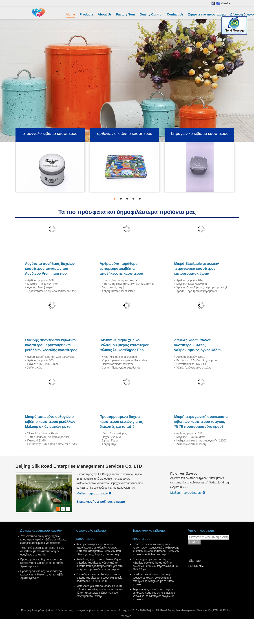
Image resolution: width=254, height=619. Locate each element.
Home (70, 14)
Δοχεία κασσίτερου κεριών (41, 530)
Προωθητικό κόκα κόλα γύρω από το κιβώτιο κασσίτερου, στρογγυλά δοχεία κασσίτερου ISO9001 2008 (99, 578)
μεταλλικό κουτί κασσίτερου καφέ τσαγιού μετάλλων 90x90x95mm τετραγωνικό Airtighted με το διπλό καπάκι (153, 579)
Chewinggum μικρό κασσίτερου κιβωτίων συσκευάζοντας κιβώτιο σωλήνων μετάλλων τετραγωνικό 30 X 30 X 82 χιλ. (155, 564)
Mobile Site (196, 566)
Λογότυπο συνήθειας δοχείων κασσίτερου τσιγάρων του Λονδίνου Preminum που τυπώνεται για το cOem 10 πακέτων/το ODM (50, 273)
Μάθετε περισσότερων (94, 493)
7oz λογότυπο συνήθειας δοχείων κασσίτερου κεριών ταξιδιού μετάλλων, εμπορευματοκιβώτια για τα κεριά (43, 539)
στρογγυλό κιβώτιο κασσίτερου (50, 133)
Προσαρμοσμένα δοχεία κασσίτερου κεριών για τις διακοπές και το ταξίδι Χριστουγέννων (41, 563)
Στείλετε (194, 542)
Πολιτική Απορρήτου (33, 610)
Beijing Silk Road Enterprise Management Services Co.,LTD (78, 466)
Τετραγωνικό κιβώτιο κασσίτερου (199, 133)
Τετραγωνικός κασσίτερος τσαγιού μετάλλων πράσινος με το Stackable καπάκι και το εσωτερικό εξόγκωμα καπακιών (154, 594)
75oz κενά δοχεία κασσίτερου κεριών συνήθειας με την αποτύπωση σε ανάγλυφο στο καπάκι (42, 551)
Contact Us (175, 14)
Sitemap (195, 560)
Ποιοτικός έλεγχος (183, 473)
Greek (226, 3)
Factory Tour (125, 14)
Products (86, 14)
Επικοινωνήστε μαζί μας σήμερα (101, 501)
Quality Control (151, 14)
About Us (105, 14)
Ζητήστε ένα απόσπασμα (207, 14)
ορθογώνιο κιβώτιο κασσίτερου (124, 133)
